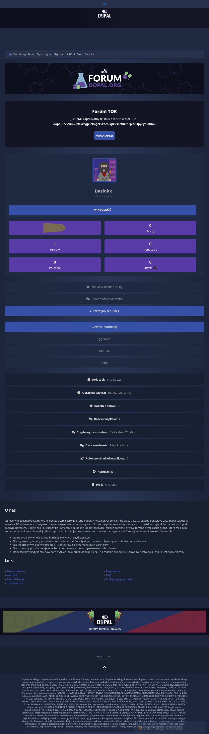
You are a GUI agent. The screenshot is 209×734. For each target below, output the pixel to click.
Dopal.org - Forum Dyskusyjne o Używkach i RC (42, 54)
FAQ (108, 575)
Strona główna (16, 571)
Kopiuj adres (105, 135)
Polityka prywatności (119, 579)
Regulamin (113, 571)
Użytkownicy (15, 583)
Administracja (16, 579)
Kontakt (12, 575)
